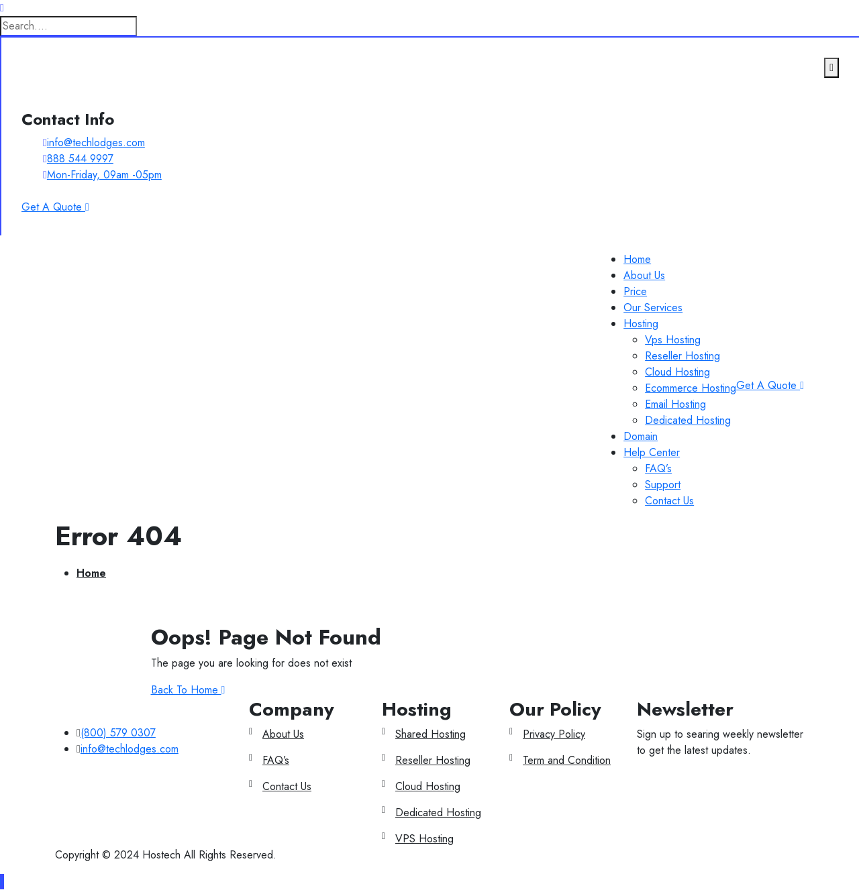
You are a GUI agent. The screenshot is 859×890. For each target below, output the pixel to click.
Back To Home (188, 690)
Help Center (651, 452)
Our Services (653, 307)
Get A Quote (770, 385)
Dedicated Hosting (688, 420)
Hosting (640, 323)
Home (637, 259)
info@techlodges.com (96, 142)
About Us (644, 275)
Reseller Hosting (682, 356)
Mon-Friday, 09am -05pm (104, 174)
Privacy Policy (554, 734)
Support (662, 484)
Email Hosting (675, 404)
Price (635, 291)
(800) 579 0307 (118, 732)
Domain (640, 436)
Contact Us (669, 500)
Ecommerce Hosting (690, 388)
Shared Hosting (430, 734)
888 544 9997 (80, 158)
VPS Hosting (424, 838)
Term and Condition (567, 760)
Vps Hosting (673, 339)
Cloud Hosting (677, 372)
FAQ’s (658, 468)
